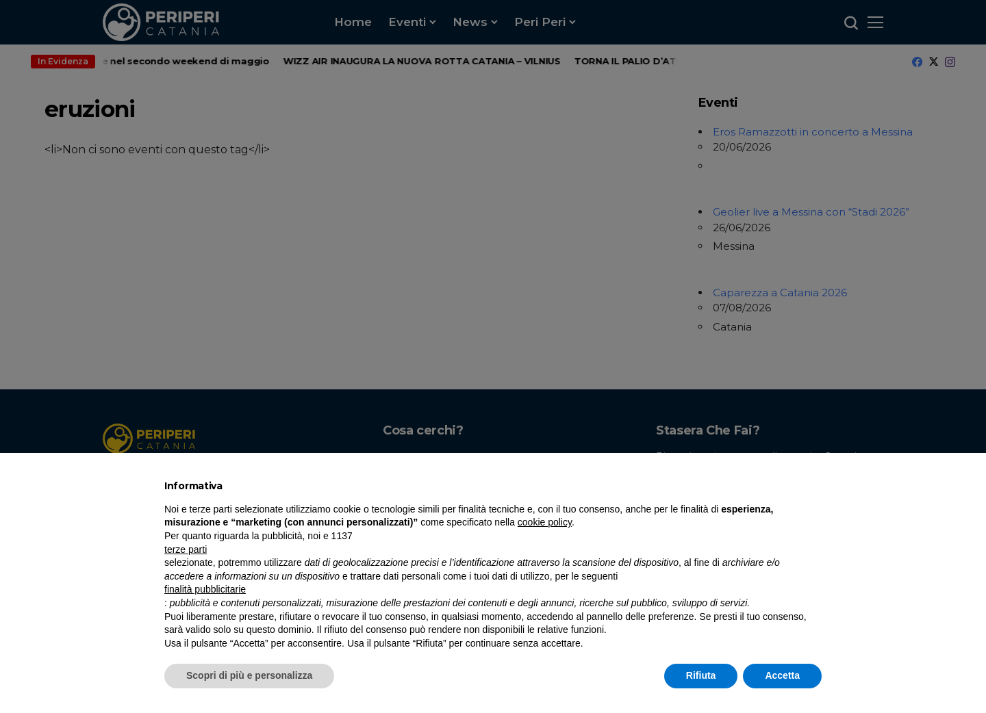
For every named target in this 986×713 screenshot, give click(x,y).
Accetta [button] (782, 675)
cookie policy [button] (545, 522)
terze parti (185, 549)
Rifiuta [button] (701, 675)
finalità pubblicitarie (205, 589)
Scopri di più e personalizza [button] (249, 675)
